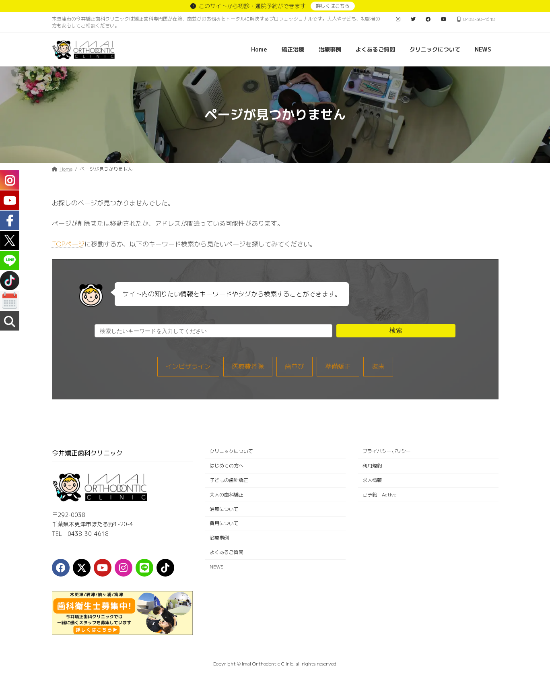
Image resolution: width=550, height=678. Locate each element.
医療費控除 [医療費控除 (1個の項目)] (248, 366)
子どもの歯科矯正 (229, 480)
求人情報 (372, 480)
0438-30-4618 (88, 533)
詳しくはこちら (333, 5)
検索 (395, 330)
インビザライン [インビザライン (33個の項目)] (188, 366)
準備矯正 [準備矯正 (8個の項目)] (338, 366)
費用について (224, 523)
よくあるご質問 (226, 552)
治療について (224, 509)
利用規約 (372, 465)
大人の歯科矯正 (226, 494)
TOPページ (68, 244)
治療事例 (219, 537)
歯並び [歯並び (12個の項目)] (294, 366)
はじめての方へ (226, 465)
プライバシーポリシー (387, 451)
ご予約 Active (379, 494)
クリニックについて (231, 451)
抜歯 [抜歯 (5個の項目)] (378, 366)
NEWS (217, 566)
